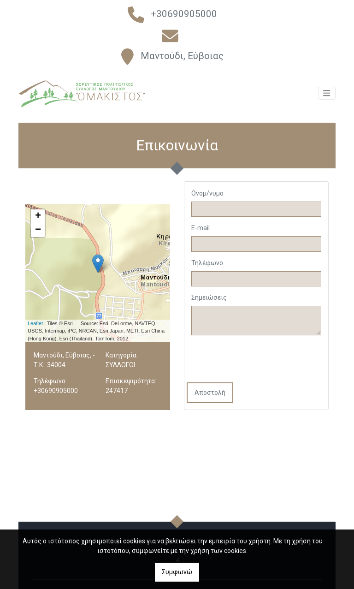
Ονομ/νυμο (207, 193)
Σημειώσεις (209, 297)
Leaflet (35, 323)
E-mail (200, 228)
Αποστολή (210, 392)
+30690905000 (184, 13)
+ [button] (38, 216)
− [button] (38, 230)
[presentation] (257, 360)
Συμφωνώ (177, 572)
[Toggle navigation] (327, 98)
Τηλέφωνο (207, 263)
